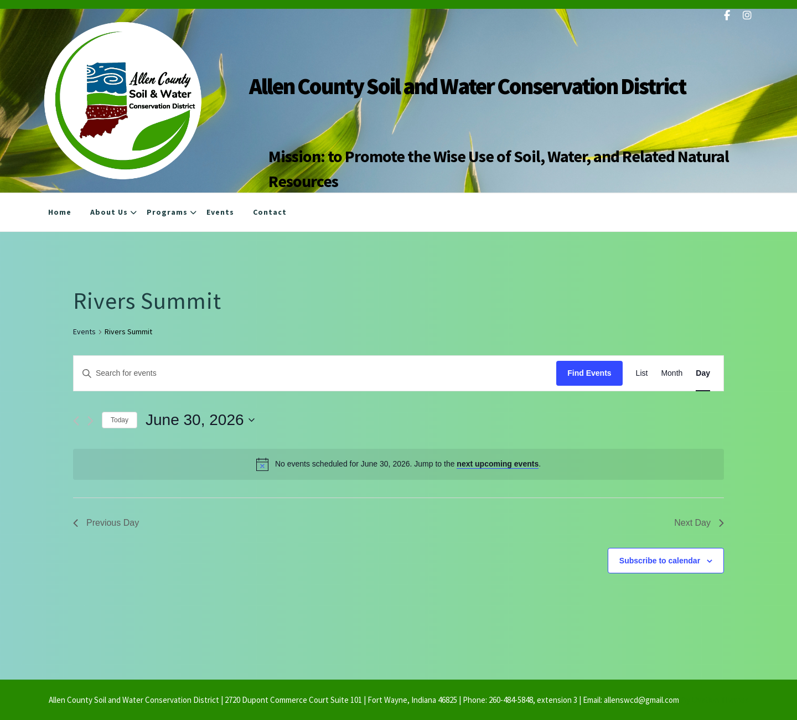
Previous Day (106, 522)
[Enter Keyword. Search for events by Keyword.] (315, 373)
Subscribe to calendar (659, 560)
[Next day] (90, 421)
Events (220, 214)
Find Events (589, 373)
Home (59, 214)
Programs (167, 214)
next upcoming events (498, 463)
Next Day (699, 522)
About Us (109, 214)
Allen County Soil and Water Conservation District (467, 86)
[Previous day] (76, 421)
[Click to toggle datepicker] (200, 420)
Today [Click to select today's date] (119, 420)
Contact (270, 214)
